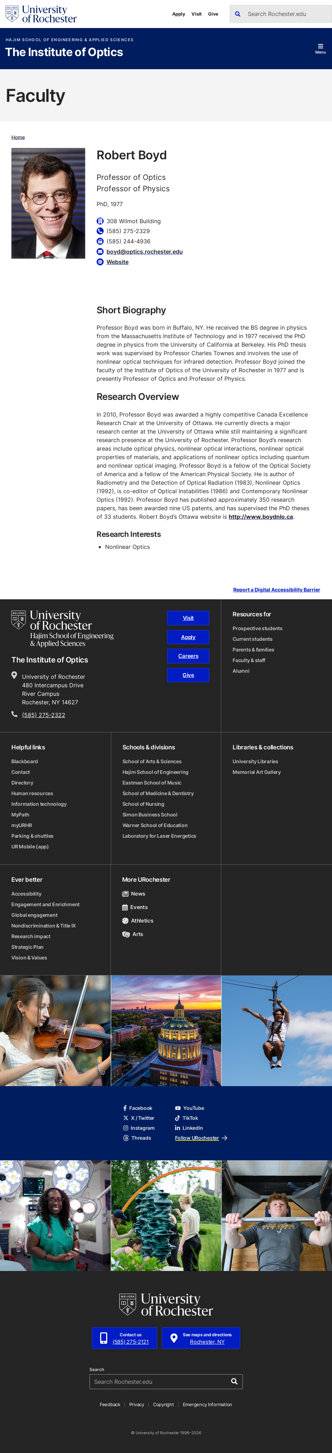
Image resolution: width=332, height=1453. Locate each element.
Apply (178, 14)
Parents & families (253, 649)
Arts (132, 934)
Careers (188, 656)
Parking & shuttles (32, 835)
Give (213, 14)
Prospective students (257, 628)
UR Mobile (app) (30, 846)
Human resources (32, 793)
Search (96, 1369)
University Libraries (255, 761)
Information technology (39, 803)
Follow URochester (201, 1137)
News (133, 893)
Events (135, 907)
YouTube (189, 1108)
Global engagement (34, 915)
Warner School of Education (155, 825)
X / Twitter (138, 1117)
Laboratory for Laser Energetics (159, 835)
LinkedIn (189, 1127)
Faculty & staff (249, 660)
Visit (196, 14)
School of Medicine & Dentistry (158, 793)
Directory (22, 782)
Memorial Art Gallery (257, 772)
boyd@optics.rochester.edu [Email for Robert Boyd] (145, 251)
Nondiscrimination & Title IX (43, 925)
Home (18, 136)
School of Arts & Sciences (152, 761)
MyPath (20, 814)
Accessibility (26, 893)
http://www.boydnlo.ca (261, 517)
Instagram (138, 1127)
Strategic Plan (27, 946)
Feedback (110, 1404)
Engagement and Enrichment (45, 904)
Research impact (30, 936)
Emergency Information (208, 1404)
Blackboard (24, 761)
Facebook (137, 1108)
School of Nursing (143, 803)
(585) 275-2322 (43, 715)
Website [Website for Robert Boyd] (118, 262)
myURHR (21, 825)
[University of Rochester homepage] (41, 14)
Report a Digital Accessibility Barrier (276, 590)
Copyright (163, 1404)
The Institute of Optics (64, 52)
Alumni (241, 670)
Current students (253, 638)
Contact (20, 772)
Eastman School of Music (152, 782)
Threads (137, 1137)
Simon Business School (150, 814)
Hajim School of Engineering (156, 772)
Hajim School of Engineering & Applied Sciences (70, 40)
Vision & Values (29, 957)
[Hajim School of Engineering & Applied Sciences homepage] (62, 629)
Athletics (137, 920)
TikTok (186, 1117)
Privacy (136, 1404)
